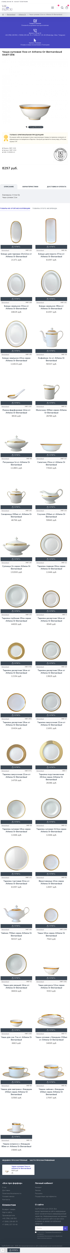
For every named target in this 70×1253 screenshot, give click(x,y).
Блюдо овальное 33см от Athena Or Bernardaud (16, 307)
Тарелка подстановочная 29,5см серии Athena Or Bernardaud (51, 777)
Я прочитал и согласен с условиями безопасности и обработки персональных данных (48, 1235)
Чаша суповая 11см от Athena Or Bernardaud (21, 1167)
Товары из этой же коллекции (15, 208)
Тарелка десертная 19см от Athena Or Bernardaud (51, 671)
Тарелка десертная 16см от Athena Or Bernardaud (51, 619)
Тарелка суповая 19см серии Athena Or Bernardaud (16, 830)
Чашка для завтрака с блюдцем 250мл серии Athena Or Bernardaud (16, 1092)
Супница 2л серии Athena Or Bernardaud (16, 567)
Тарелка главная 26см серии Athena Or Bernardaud (51, 567)
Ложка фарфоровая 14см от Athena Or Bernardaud (16, 411)
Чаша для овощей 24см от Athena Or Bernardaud (16, 986)
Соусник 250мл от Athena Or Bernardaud (51, 515)
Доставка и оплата (56, 187)
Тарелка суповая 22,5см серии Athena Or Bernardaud (51, 830)
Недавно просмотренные (14, 1160)
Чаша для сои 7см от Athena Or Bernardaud (16, 1038)
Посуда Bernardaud (35, 127)
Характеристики (30, 187)
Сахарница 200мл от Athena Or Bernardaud (16, 515)
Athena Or (22, 14)
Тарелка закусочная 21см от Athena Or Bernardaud (51, 723)
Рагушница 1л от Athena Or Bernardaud (16, 463)
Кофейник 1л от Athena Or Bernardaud (51, 359)
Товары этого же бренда (44, 208)
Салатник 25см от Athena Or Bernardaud (51, 463)
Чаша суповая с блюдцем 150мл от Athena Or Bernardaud (51, 1038)
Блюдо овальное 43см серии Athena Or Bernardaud (16, 359)
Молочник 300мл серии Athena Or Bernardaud (51, 411)
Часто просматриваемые (42, 1160)
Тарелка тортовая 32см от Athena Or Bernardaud (16, 882)
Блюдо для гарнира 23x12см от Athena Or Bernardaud (16, 255)
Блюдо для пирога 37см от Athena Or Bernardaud (51, 255)
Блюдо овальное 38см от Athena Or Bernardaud (51, 307)
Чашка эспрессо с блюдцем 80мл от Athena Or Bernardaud (16, 1145)
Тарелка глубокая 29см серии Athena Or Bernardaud (16, 619)
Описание (9, 187)
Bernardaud (11, 14)
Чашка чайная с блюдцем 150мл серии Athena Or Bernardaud (51, 1092)
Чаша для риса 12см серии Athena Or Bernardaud (51, 986)
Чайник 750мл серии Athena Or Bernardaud (16, 934)
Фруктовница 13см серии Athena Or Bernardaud (51, 882)
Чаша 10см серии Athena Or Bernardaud (51, 934)
